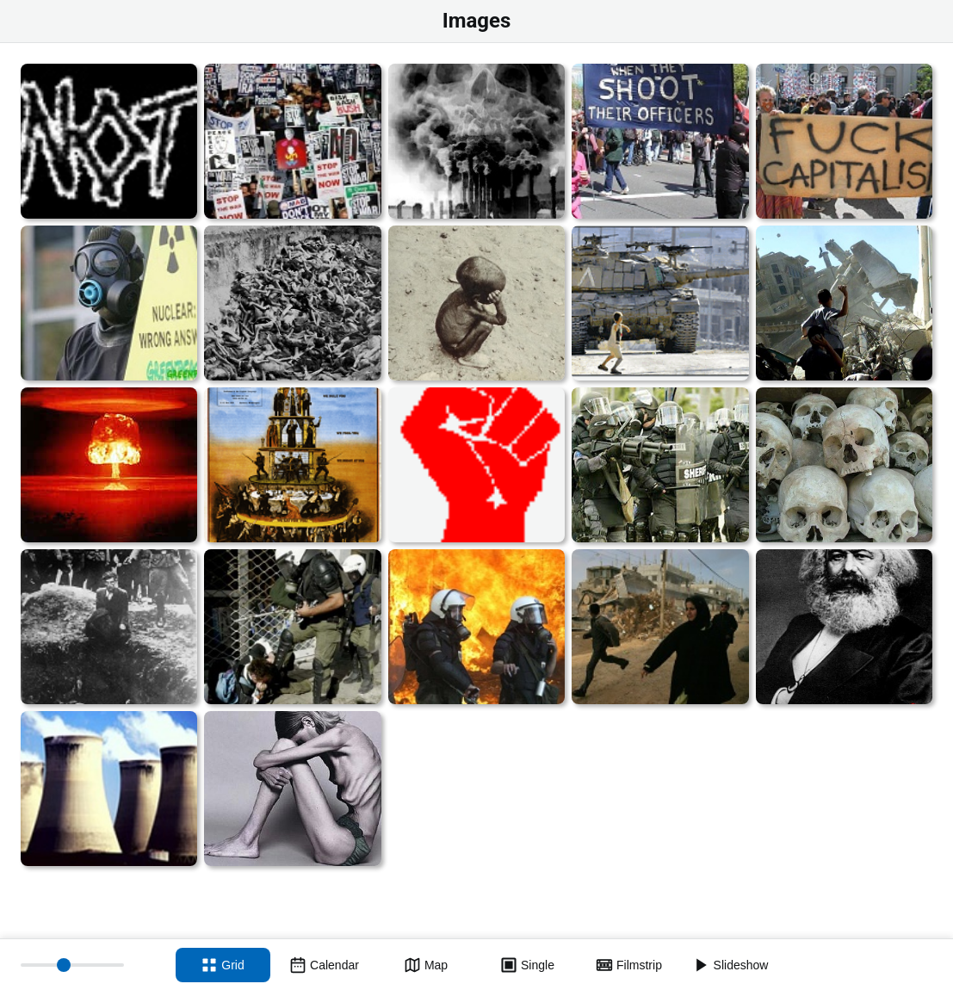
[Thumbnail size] (72, 965)
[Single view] (527, 965)
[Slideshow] (731, 965)
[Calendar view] (324, 965)
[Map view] (426, 965)
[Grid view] (223, 965)
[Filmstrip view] (629, 965)
